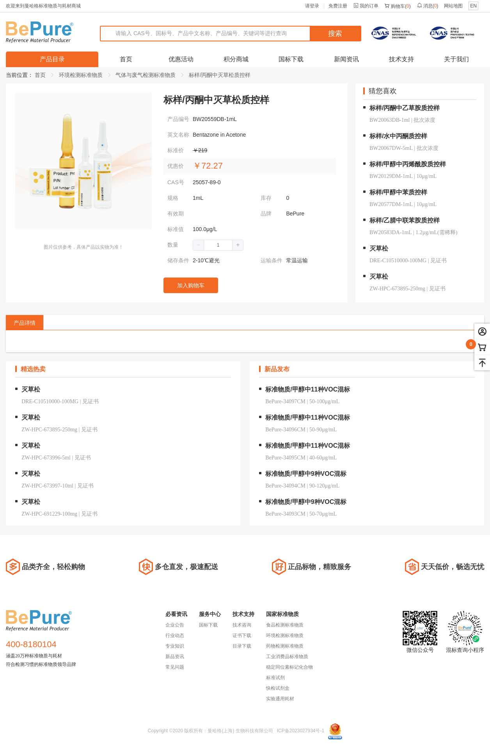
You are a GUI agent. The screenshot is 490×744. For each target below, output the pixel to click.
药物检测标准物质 (285, 646)
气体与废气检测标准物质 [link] (145, 75)
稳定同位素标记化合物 (289, 667)
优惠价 (175, 166)
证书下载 (242, 635)
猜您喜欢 (383, 91)
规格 (172, 198)
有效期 (175, 213)
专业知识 (174, 646)
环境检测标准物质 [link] (81, 75)
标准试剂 (275, 677)
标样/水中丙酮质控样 (398, 136)
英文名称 (178, 135)
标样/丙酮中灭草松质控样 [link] (219, 75)
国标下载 (291, 59)
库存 (266, 198)
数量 (172, 245)
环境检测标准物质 (285, 635)
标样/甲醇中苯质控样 (398, 192)
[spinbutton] (218, 245)
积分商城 (236, 59)
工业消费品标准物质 (287, 656)
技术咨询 (242, 625)
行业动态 (174, 635)
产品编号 (178, 119)
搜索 (335, 33)
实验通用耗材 (280, 698)
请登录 (312, 6)
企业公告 (174, 625)
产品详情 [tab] (25, 323)
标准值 (175, 229)
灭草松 (378, 248)
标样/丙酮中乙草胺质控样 (404, 108)
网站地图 (453, 6)
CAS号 (175, 182)
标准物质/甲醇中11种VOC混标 (307, 389)
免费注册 (337, 6)
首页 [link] (40, 75)
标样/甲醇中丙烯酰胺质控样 (407, 164)
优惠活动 (181, 59)
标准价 (175, 150)
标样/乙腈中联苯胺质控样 (404, 220)
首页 (126, 59)
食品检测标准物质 (285, 625)
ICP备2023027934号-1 (300, 730)
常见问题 (174, 667)
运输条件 (271, 260)
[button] (198, 245)
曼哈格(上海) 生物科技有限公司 (240, 730)
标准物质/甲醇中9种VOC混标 (305, 473)
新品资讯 (174, 656)
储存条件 (178, 260)
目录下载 (242, 646)
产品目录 (52, 59)
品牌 (266, 213)
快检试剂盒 (277, 688)
